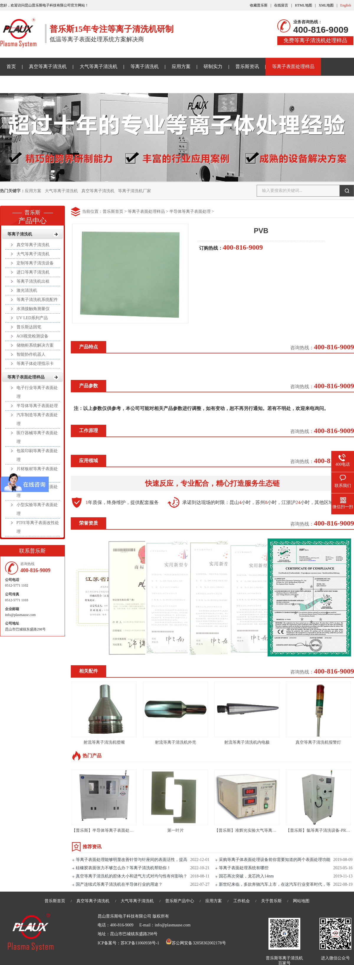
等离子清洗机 (144, 66)
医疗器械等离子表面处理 (37, 437)
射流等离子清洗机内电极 (247, 742)
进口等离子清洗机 (33, 272)
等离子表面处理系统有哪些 (243, 868)
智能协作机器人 (31, 354)
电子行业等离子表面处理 (37, 392)
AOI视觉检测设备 (33, 336)
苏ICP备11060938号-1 (140, 943)
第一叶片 (175, 830)
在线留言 (281, 5)
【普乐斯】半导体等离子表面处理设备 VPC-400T (116, 830)
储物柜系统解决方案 (35, 345)
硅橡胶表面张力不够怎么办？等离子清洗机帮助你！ (123, 868)
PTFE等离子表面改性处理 (38, 527)
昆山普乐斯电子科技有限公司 (124, 916)
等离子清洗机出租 (33, 281)
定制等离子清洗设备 (35, 263)
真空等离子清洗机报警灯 (318, 742)
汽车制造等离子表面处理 (37, 419)
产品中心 (32, 215)
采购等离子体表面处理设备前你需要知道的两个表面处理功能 (274, 859)
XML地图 (326, 5)
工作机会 (241, 901)
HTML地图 (303, 5)
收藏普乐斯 (259, 5)
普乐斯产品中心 (179, 901)
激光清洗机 (27, 290)
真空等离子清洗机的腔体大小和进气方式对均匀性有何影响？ (131, 876)
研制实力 (213, 66)
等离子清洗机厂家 (134, 191)
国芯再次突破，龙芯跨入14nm (246, 876)
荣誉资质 (88, 523)
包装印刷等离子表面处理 (37, 455)
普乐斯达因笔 (29, 327)
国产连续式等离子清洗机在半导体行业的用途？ (119, 884)
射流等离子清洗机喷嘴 (104, 742)
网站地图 (301, 901)
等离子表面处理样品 (293, 66)
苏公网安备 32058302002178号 (196, 943)
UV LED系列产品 (32, 318)
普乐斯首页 (113, 211)
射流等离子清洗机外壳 (175, 742)
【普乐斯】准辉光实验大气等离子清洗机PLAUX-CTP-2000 (267, 830)
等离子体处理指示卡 (35, 363)
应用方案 (181, 66)
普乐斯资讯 (247, 66)
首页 (11, 66)
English (345, 5)
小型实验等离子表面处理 (37, 509)
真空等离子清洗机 (48, 66)
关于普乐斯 (18, 84)
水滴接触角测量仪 (33, 309)
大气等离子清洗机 (98, 66)
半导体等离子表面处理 (190, 211)
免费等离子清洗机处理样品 (315, 40)
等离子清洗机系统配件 (37, 299)
